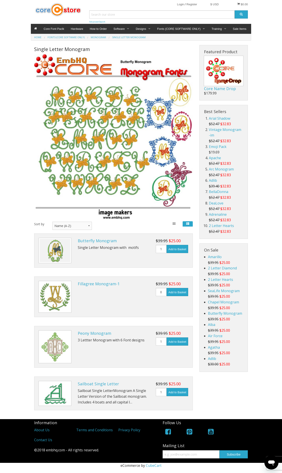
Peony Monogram (94, 333)
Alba (211, 324)
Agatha (214, 347)
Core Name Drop (220, 88)
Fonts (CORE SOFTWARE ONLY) (178, 28)
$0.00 (242, 4)
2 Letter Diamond (222, 268)
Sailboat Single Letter (98, 383)
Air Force (215, 335)
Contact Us (43, 439)
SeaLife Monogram (224, 290)
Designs (141, 28)
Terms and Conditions (94, 430)
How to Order (98, 28)
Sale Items (239, 28)
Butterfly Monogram (97, 240)
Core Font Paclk (54, 28)
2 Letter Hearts (221, 225)
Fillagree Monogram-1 (99, 283)
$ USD (214, 4)
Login (180, 4)
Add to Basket (177, 249)
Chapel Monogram (223, 302)
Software (119, 28)
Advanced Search (97, 21)
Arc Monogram (221, 169)
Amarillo (215, 256)
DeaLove (216, 203)
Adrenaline (218, 214)
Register (191, 4)
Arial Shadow (219, 118)
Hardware (77, 28)
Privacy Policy (129, 430)
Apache (215, 157)
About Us (42, 430)
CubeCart (153, 465)
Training (217, 28)
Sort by (39, 224)
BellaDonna (218, 191)
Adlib (213, 180)
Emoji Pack (217, 146)
